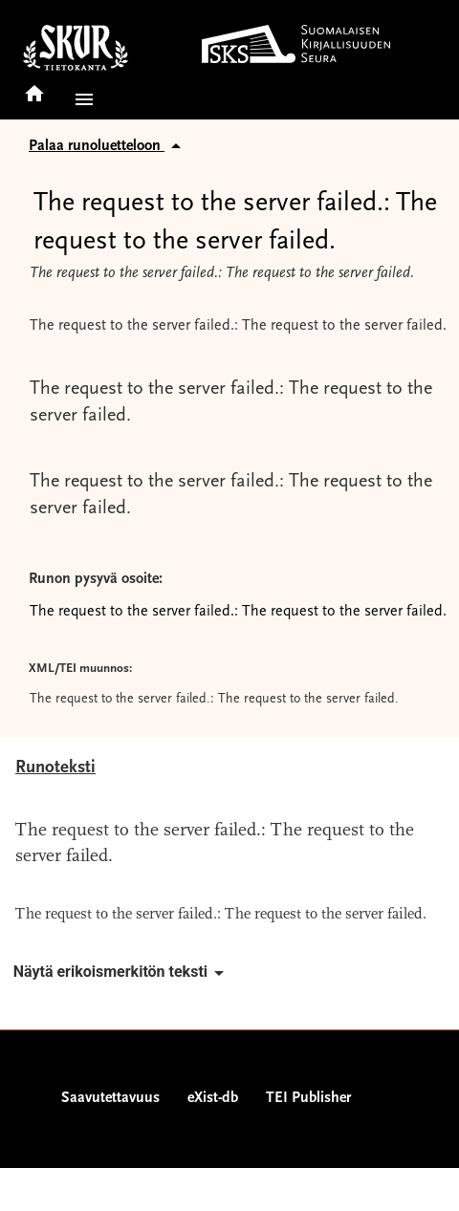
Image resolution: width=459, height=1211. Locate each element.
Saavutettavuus (110, 1098)
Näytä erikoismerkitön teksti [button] (121, 973)
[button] (80, 99)
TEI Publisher (308, 1098)
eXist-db (212, 1098)
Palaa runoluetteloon (108, 146)
